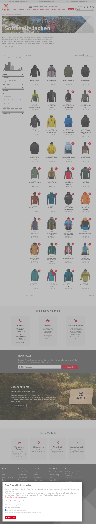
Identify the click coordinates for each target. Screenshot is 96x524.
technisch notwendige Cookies (14, 505)
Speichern (11, 517)
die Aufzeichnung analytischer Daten (16, 510)
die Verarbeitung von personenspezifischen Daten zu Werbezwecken (23, 512)
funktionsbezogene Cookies (13, 507)
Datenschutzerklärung (12, 497)
